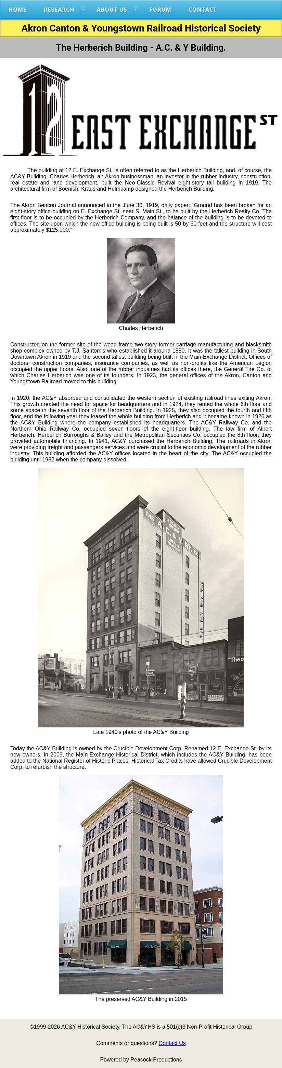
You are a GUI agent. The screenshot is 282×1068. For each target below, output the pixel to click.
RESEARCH (59, 9)
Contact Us (172, 1043)
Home (18, 9)
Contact (203, 9)
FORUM (160, 9)
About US (112, 9)
